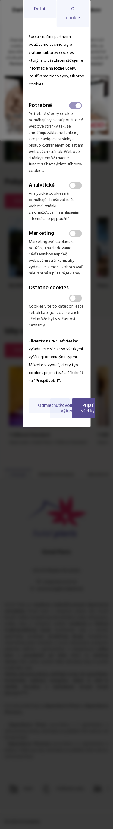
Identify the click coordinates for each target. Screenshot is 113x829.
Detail (40, 9)
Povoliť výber (67, 408)
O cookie (73, 13)
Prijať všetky (88, 408)
